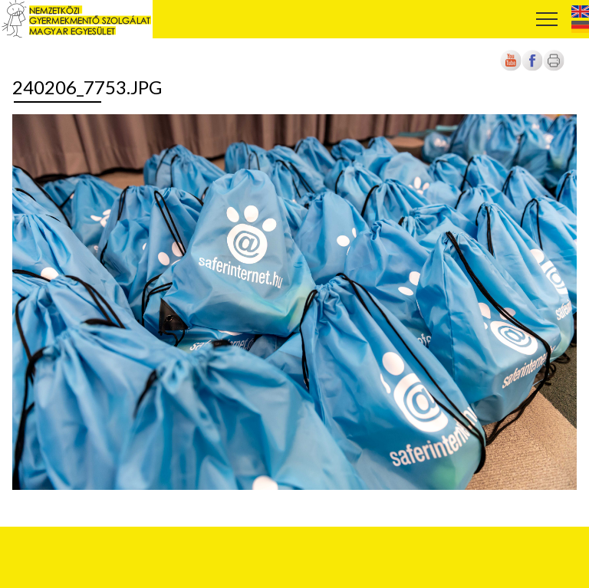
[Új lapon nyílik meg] (532, 67)
